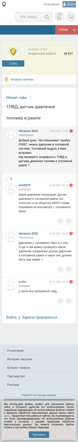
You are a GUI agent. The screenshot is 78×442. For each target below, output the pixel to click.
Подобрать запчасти (59, 16)
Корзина (71, 16)
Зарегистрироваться (39, 317)
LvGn (22, 281)
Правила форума (22, 79)
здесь (7, 415)
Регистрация (51, 4)
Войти (11, 317)
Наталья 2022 (28, 131)
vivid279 (24, 185)
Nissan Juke (16, 97)
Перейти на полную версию (39, 395)
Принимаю (39, 434)
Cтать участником (13, 64)
